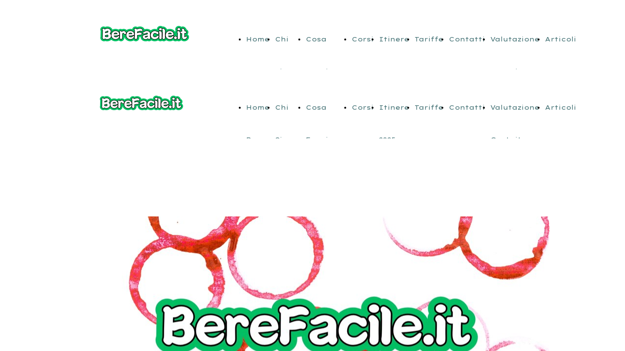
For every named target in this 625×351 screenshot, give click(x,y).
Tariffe (429, 39)
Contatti (467, 39)
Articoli (560, 39)
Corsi (363, 39)
